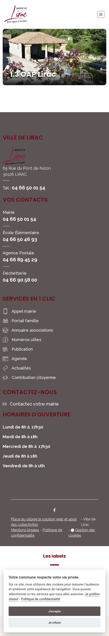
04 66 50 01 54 (28, 188)
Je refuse (54, 622)
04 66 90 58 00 (20, 280)
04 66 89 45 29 (20, 259)
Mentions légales (25, 530)
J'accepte (54, 611)
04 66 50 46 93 (20, 239)
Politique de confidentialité (40, 599)
